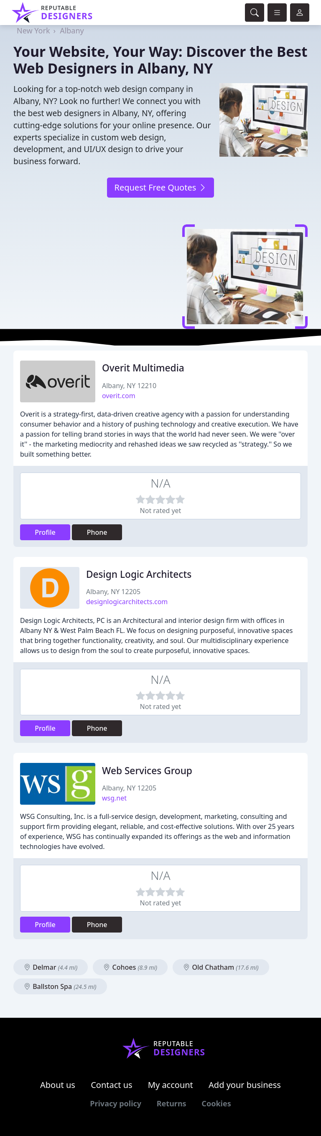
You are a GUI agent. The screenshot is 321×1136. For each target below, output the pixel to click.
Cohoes (130, 967)
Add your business (245, 1084)
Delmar (50, 967)
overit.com (118, 395)
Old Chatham (220, 967)
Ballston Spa (60, 986)
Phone (97, 532)
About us (57, 1084)
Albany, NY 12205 (113, 591)
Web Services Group (147, 770)
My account (170, 1084)
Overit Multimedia (143, 367)
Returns (171, 1103)
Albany (72, 30)
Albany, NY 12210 (129, 385)
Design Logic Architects (138, 574)
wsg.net (114, 798)
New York (33, 30)
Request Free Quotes (160, 187)
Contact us (111, 1084)
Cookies (216, 1103)
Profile (45, 532)
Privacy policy (115, 1103)
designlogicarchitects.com (127, 601)
